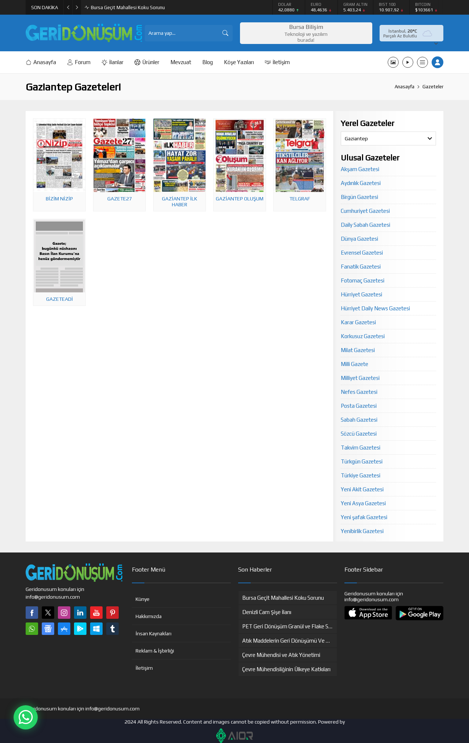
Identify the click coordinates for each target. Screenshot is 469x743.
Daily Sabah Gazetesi (365, 225)
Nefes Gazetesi (359, 392)
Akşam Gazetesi (360, 169)
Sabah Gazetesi (359, 420)
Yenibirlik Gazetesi (362, 531)
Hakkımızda (149, 616)
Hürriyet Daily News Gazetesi (375, 308)
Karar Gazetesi (358, 322)
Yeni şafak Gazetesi (364, 517)
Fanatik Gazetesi (361, 266)
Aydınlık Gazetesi (361, 183)
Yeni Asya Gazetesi (363, 503)
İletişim (144, 668)
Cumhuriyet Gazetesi (365, 211)
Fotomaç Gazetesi (362, 280)
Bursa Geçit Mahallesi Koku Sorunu (128, 7)
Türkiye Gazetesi (360, 475)
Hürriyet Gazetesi (361, 294)
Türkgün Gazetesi (362, 461)
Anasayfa (404, 86)
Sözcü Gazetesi (359, 433)
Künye (142, 599)
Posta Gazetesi (359, 406)
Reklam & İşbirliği (155, 651)
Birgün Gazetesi (359, 197)
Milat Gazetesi (358, 350)
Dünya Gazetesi (359, 239)
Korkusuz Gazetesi (363, 336)
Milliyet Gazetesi (360, 378)
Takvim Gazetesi (360, 447)
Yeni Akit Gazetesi (362, 489)
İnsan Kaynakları (153, 633)
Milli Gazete (354, 364)
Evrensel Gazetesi (362, 252)
